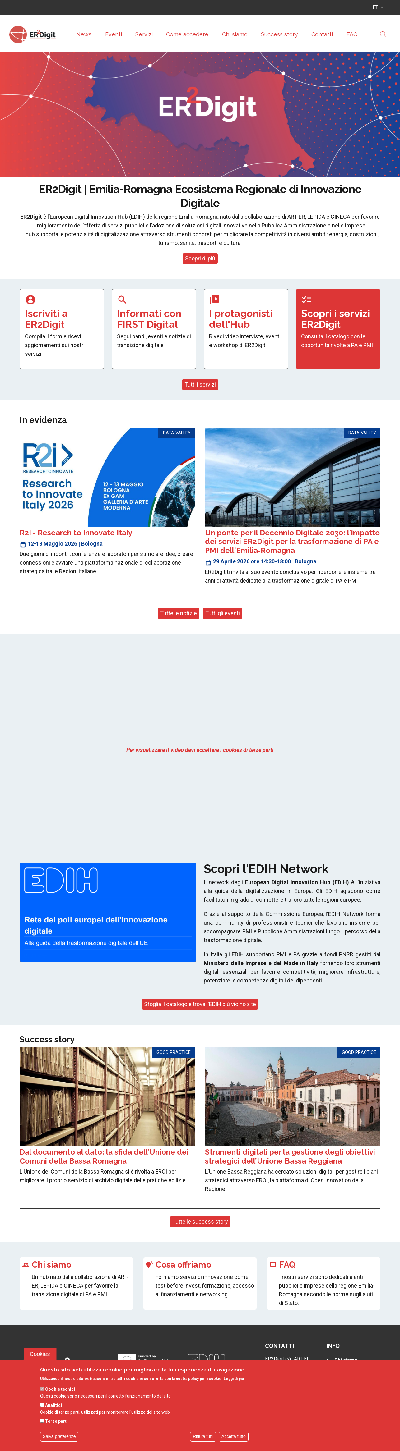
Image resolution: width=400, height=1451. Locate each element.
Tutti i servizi (200, 384)
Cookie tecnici (60, 1396)
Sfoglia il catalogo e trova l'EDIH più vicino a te (200, 1004)
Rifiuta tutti (203, 1443)
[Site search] (383, 34)
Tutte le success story (200, 1221)
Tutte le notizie (178, 613)
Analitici (53, 1412)
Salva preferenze (59, 1443)
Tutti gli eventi (222, 613)
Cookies (40, 1361)
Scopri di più (200, 258)
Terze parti (56, 1428)
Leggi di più (234, 1385)
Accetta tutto (233, 1443)
